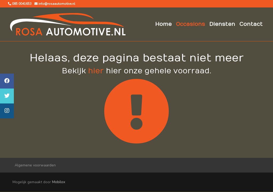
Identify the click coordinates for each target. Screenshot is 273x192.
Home (163, 24)
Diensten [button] (222, 24)
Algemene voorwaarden (35, 165)
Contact (251, 24)
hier (96, 71)
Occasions (190, 24)
